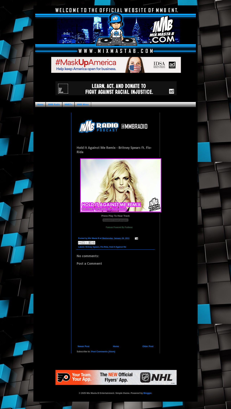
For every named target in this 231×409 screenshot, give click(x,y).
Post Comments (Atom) (103, 351)
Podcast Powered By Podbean (119, 227)
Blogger (147, 393)
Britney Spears (92, 247)
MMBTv (68, 104)
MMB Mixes (83, 104)
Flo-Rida (104, 247)
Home (40, 104)
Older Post (147, 346)
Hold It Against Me (117, 247)
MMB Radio (54, 104)
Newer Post (83, 346)
